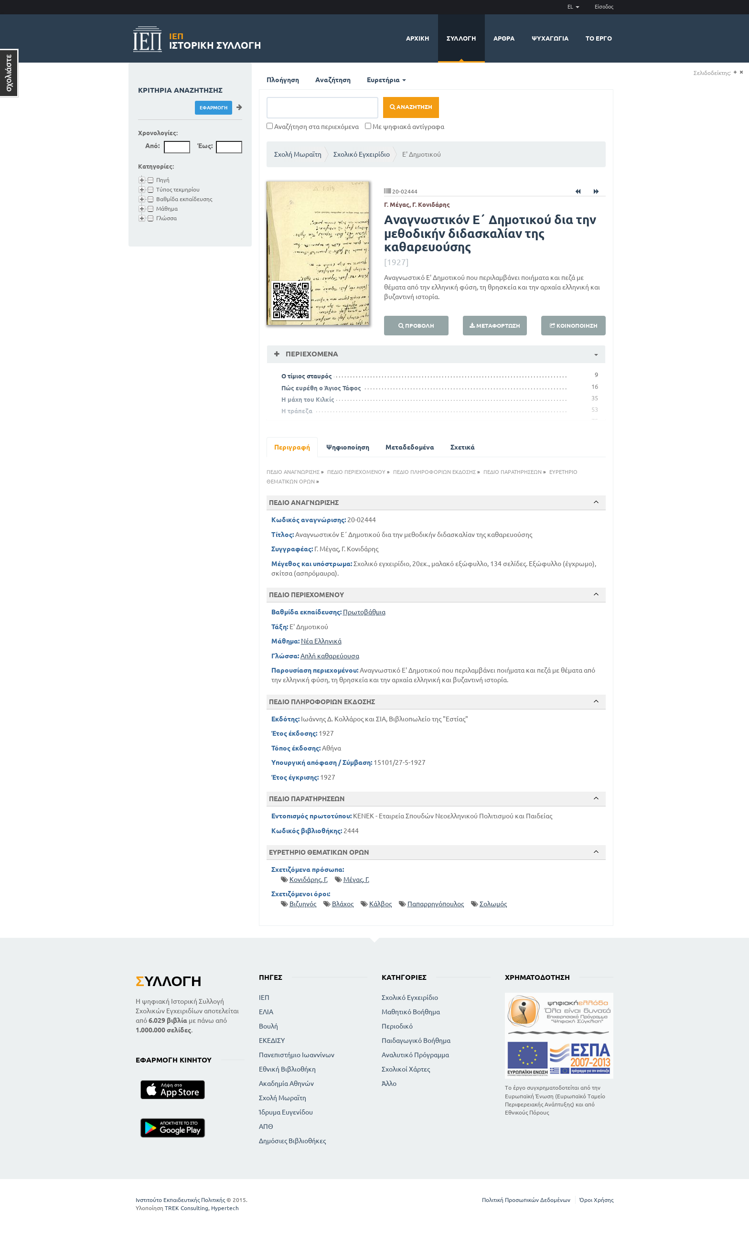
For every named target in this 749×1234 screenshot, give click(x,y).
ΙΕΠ (264, 997)
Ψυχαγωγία (550, 38)
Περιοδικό (397, 1026)
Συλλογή (461, 38)
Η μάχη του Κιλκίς (307, 399)
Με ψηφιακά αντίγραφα (404, 126)
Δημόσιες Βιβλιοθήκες (292, 1141)
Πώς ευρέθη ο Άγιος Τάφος (321, 388)
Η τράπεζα (296, 411)
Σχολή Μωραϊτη (297, 154)
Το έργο (599, 38)
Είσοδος (604, 7)
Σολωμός (493, 904)
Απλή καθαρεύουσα (329, 656)
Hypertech (225, 1208)
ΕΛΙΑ (266, 1012)
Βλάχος (342, 904)
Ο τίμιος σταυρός (306, 376)
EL (573, 7)
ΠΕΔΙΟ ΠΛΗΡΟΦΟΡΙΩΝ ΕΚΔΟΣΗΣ (434, 472)
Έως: (205, 146)
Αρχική (417, 38)
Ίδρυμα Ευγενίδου (286, 1112)
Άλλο (389, 1083)
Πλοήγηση (283, 80)
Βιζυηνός (302, 904)
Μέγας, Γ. (356, 879)
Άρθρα (503, 38)
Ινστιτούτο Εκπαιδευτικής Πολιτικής (180, 1200)
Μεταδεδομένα (409, 447)
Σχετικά (462, 447)
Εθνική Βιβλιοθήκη (287, 1069)
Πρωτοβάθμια (364, 612)
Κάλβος (380, 904)
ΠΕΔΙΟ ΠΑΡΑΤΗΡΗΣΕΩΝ (512, 472)
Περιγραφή (292, 447)
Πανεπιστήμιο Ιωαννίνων (296, 1055)
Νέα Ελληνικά (321, 641)
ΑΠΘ (266, 1126)
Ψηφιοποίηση (347, 447)
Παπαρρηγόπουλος (435, 904)
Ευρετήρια (386, 80)
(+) (735, 72)
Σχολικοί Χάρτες (406, 1069)
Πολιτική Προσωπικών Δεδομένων (526, 1200)
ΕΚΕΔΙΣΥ (272, 1040)
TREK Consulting (186, 1208)
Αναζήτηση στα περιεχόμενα (313, 126)
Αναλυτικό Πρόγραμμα (415, 1055)
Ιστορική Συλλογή (215, 39)
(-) (741, 72)
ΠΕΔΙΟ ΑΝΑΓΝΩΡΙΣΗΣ (293, 472)
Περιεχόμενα (311, 354)
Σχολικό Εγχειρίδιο (361, 154)
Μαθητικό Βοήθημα (411, 1012)
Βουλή (268, 1026)
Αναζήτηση (333, 80)
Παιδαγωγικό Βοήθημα (416, 1040)
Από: (152, 146)
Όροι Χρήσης (596, 1200)
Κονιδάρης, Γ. (308, 879)
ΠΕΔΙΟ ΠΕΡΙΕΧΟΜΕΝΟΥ (356, 472)
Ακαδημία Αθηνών (286, 1083)
